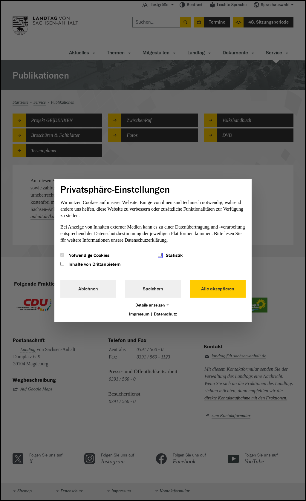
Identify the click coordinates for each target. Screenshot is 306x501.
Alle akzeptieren (217, 289)
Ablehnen (88, 289)
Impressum (139, 314)
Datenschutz (165, 314)
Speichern (153, 289)
